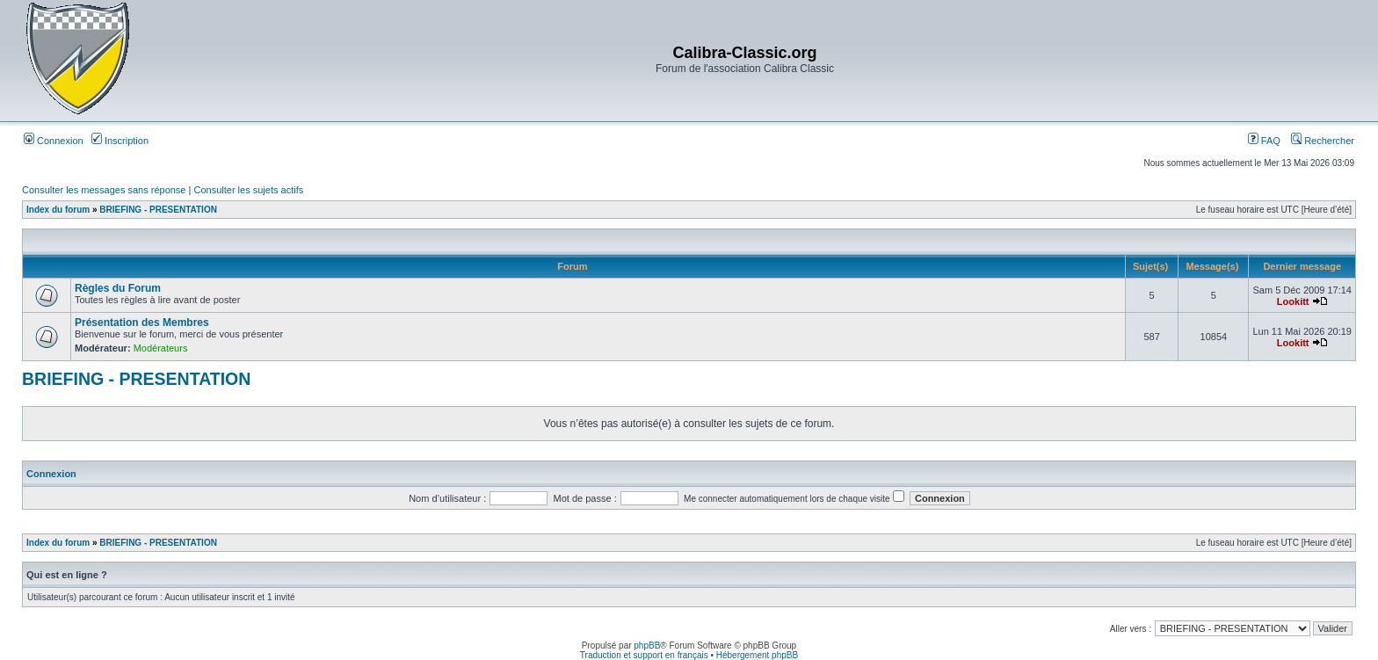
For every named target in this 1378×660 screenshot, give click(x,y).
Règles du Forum (118, 288)
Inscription (120, 140)
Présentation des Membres (142, 322)
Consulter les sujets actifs (248, 190)
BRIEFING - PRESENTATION (158, 209)
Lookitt (1293, 301)
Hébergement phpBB (757, 655)
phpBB (647, 645)
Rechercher (1322, 140)
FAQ (1264, 140)
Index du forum (58, 209)
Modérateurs (161, 348)
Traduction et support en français (644, 655)
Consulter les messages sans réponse (103, 190)
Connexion (53, 140)
